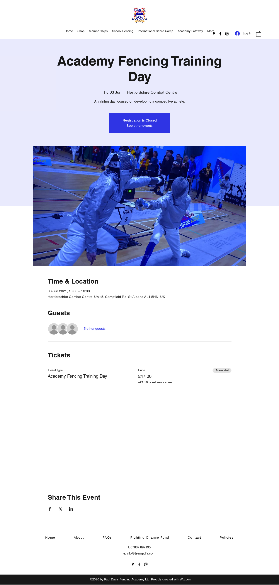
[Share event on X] (60, 509)
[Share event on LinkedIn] (71, 509)
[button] (258, 33)
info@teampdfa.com (141, 553)
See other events (139, 125)
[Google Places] (214, 34)
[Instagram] (227, 34)
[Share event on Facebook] (50, 509)
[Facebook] (220, 34)
